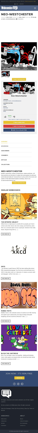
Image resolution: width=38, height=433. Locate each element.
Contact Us (22, 425)
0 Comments (19, 19)
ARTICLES (4, 160)
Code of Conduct (24, 421)
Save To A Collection (19, 130)
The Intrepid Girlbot (9, 222)
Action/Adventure (16, 101)
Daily (4, 111)
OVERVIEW (4, 141)
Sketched (5, 108)
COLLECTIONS (5, 164)
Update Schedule (8, 110)
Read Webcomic (19, 122)
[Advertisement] (19, 31)
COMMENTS (4, 155)
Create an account (28, 1)
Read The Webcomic (19, 79)
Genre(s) (5, 99)
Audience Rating (8, 103)
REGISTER (19, 378)
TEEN (4, 104)
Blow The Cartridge (9, 353)
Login (16, 4)
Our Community (23, 423)
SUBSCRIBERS (5, 150)
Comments (3, 425)
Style (5, 106)
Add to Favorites (19, 126)
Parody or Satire (7, 101)
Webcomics (4, 419)
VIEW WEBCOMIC (6, 234)
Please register (11, 119)
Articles (3, 423)
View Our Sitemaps (6, 408)
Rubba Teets (6, 311)
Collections (3, 421)
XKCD (3, 266)
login (35, 1)
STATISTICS (4, 146)
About (21, 419)
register (22, 4)
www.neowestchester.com (8, 180)
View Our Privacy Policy (18, 408)
